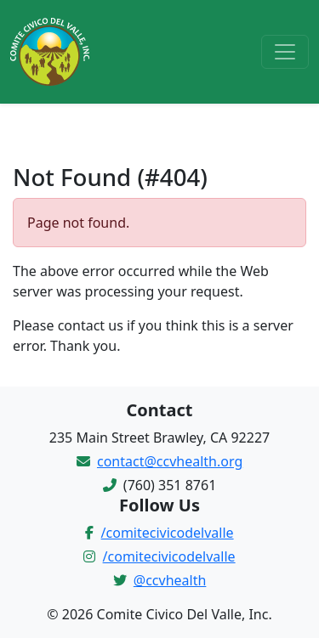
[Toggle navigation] (285, 52)
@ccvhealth (170, 580)
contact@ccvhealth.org (169, 461)
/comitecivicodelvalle (167, 532)
